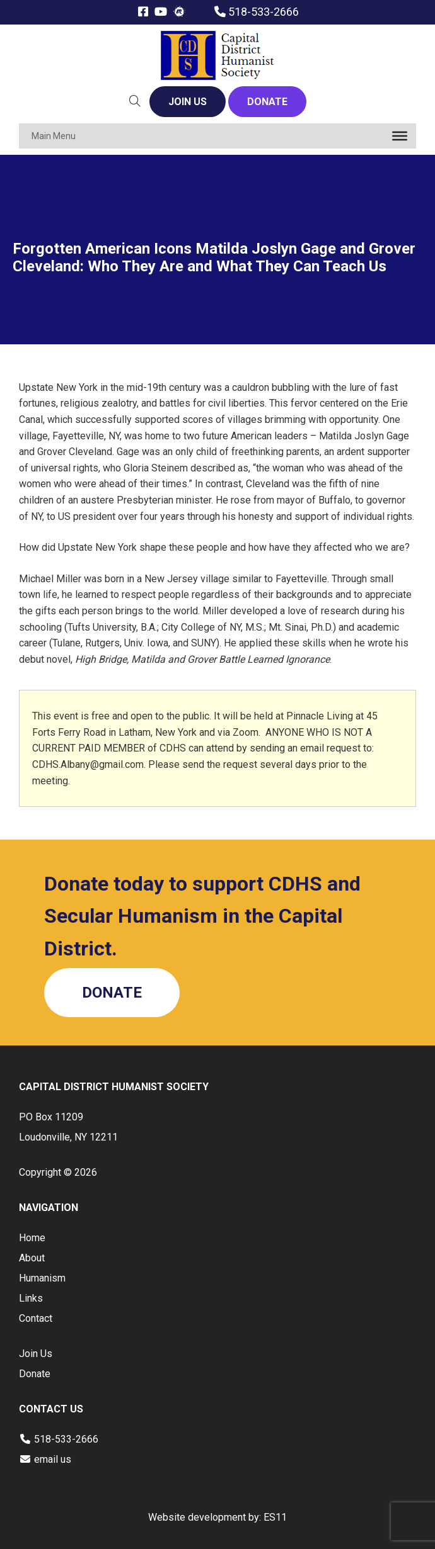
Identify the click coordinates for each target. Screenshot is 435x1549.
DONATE (267, 102)
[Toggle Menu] (399, 136)
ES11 (275, 1517)
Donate (34, 1374)
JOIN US (187, 102)
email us (52, 1459)
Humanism (42, 1278)
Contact (35, 1318)
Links (31, 1298)
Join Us (35, 1354)
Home (32, 1238)
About (32, 1258)
